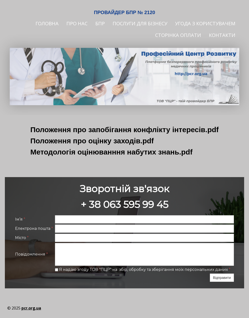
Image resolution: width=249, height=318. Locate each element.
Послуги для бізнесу (140, 23)
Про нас (77, 23)
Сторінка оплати (178, 35)
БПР (100, 23)
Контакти (222, 35)
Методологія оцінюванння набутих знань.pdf (111, 152)
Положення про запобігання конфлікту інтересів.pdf (124, 130)
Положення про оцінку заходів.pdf (92, 141)
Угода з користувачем (205, 23)
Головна (47, 23)
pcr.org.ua (31, 308)
